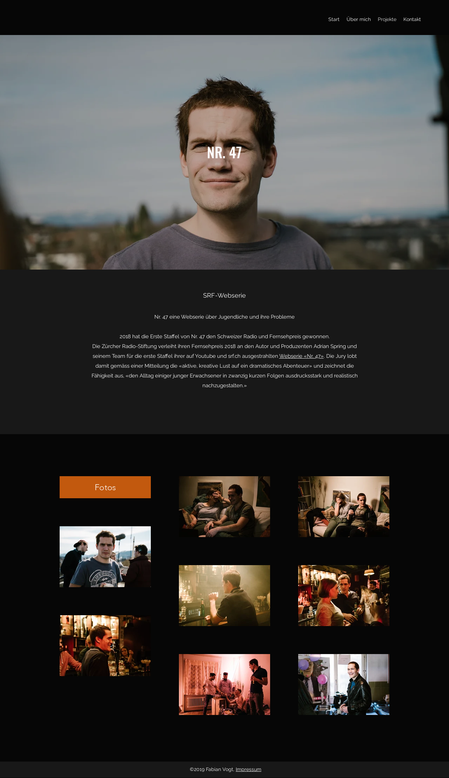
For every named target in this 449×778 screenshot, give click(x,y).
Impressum (248, 769)
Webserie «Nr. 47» (301, 356)
